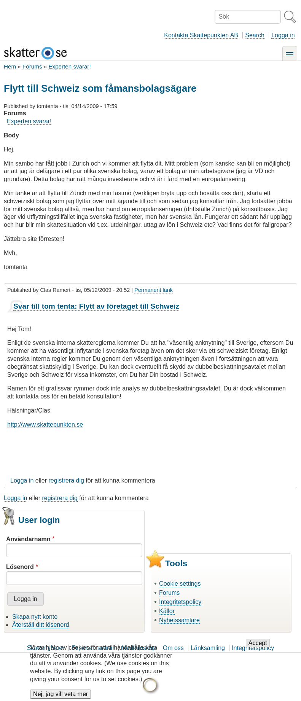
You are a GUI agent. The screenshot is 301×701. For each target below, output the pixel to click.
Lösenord (20, 567)
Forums (32, 66)
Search (254, 35)
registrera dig (66, 480)
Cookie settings (180, 583)
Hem (10, 66)
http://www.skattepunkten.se (45, 424)
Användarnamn (28, 539)
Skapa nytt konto (34, 616)
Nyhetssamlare (179, 620)
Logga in (283, 35)
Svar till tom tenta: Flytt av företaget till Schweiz (96, 306)
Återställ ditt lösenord (40, 624)
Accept (257, 648)
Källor (167, 611)
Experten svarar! (69, 66)
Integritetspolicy (180, 602)
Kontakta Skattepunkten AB (201, 35)
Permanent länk (153, 290)
